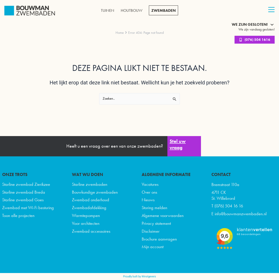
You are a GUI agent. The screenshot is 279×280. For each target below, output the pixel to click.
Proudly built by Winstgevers (139, 276)
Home (120, 32)
